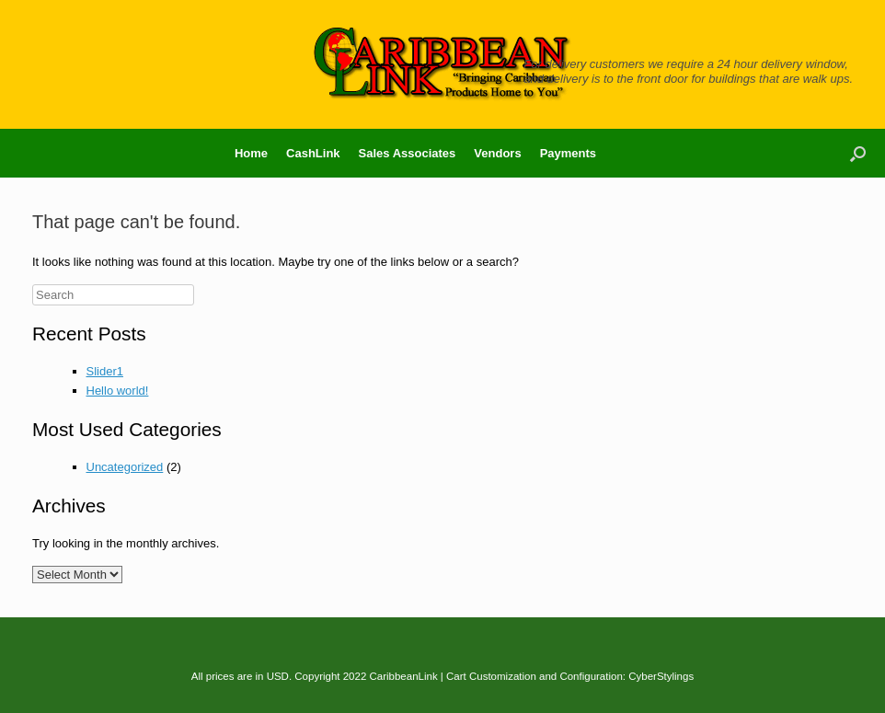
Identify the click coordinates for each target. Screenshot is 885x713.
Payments (568, 153)
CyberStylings (661, 676)
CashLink (313, 153)
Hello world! (117, 390)
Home (251, 153)
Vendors (497, 153)
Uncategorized (125, 467)
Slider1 (104, 371)
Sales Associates (407, 153)
